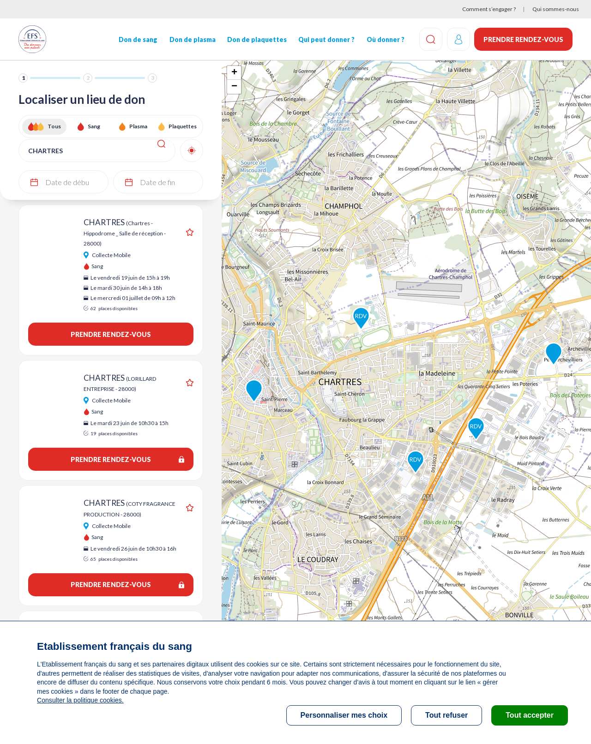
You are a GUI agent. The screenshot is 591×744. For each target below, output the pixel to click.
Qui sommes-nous (555, 9)
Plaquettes (183, 126)
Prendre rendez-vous (523, 39)
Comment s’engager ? (489, 9)
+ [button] (234, 73)
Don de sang (138, 39)
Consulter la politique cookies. (80, 700)
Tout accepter (530, 715)
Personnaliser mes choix (344, 715)
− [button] (234, 87)
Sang (94, 126)
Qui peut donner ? (326, 39)
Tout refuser (446, 715)
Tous (54, 126)
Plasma (138, 126)
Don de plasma (192, 39)
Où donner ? (385, 39)
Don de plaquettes (256, 39)
